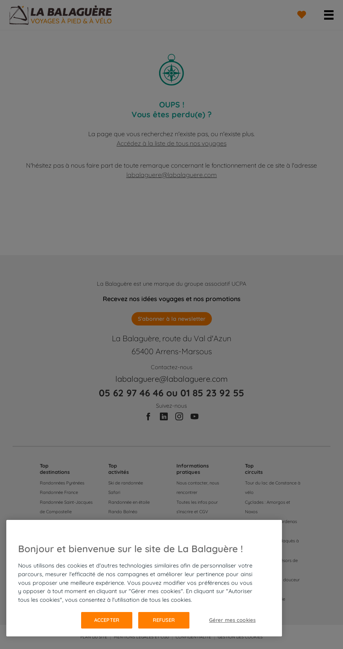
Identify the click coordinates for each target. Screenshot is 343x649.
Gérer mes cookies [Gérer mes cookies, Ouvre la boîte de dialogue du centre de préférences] (232, 620)
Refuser (164, 620)
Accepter (106, 620)
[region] (144, 578)
